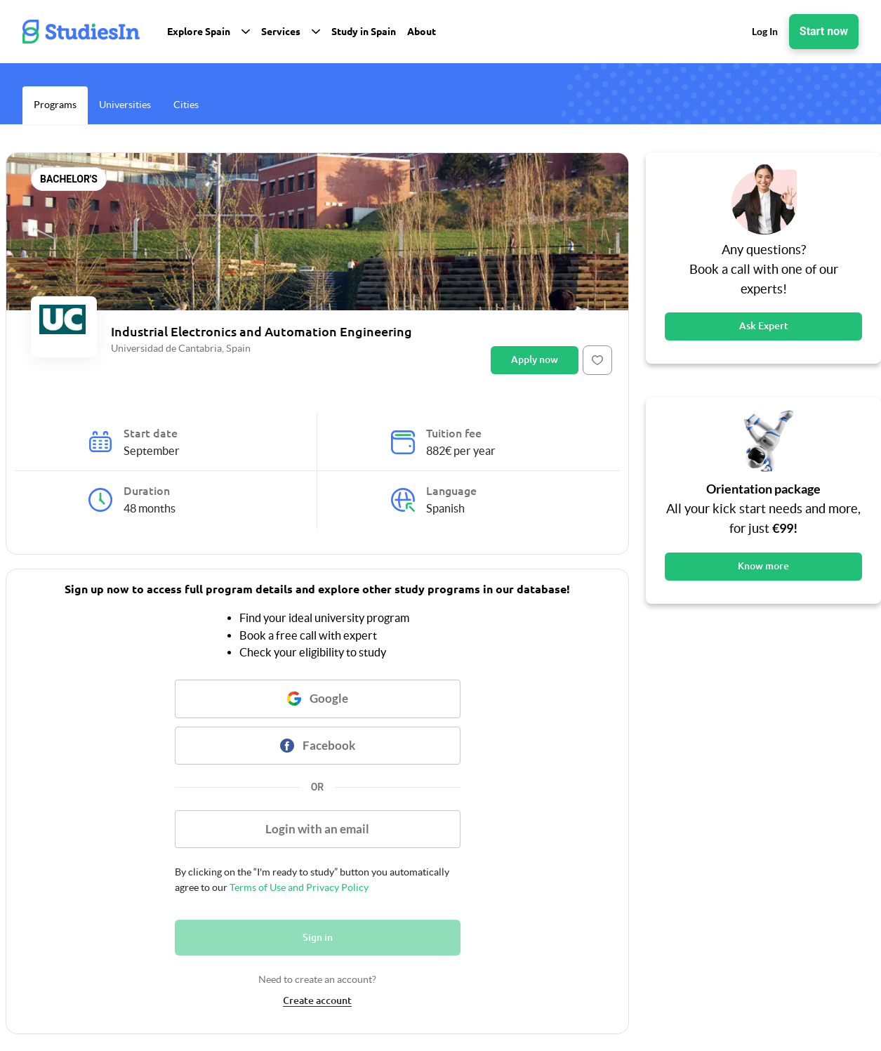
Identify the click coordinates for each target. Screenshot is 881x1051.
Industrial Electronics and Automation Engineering (261, 331)
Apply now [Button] (534, 359)
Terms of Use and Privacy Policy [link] (298, 887)
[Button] (597, 360)
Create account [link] (317, 1000)
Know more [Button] (763, 565)
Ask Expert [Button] (763, 325)
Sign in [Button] (318, 937)
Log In (765, 31)
